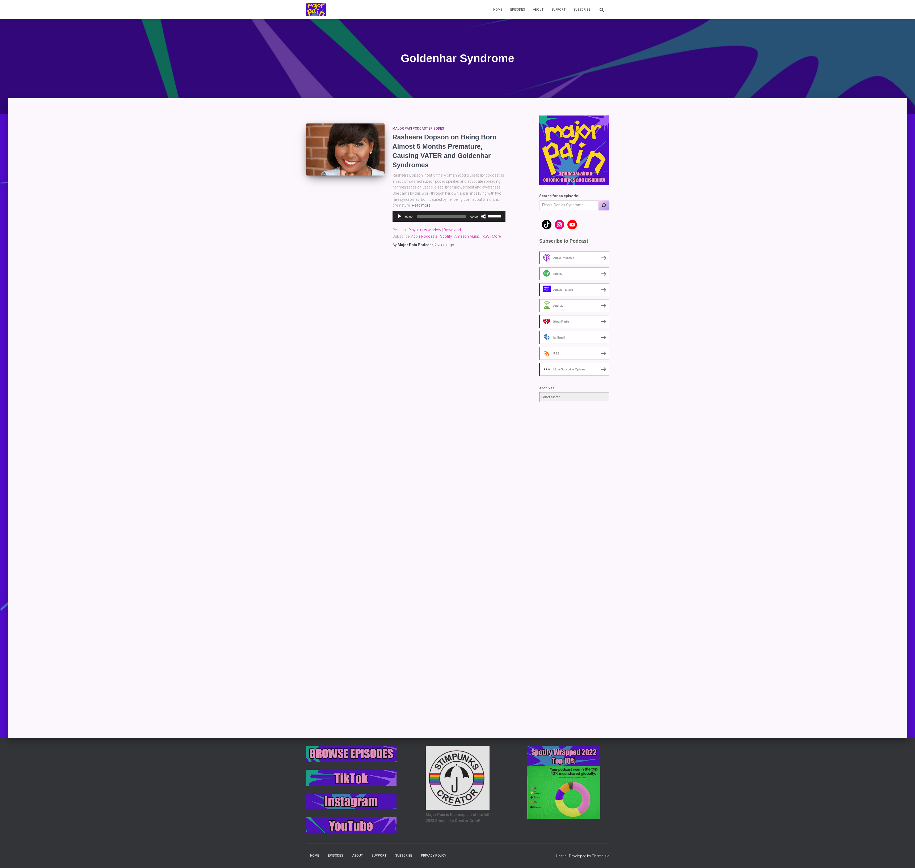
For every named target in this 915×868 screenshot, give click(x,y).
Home (497, 9)
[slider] (441, 216)
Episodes (517, 9)
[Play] (399, 216)
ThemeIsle (600, 856)
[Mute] (483, 216)
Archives (546, 388)
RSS (486, 236)
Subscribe (582, 9)
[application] (449, 216)
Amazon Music (467, 236)
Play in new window (424, 230)
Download (452, 230)
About (538, 9)
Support (558, 9)
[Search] (603, 205)
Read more (421, 205)
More (496, 236)
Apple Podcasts (424, 236)
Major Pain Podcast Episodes (418, 128)
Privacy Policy (433, 855)
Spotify (446, 236)
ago (444, 245)
